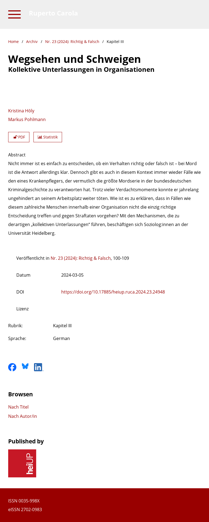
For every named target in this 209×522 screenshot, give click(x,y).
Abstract (17, 155)
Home (13, 41)
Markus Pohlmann (27, 119)
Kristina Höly (21, 111)
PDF (19, 137)
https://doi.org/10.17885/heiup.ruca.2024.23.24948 (113, 292)
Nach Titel (18, 407)
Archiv (32, 41)
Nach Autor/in (22, 416)
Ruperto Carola (53, 12)
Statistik (48, 137)
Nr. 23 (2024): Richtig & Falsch (72, 41)
